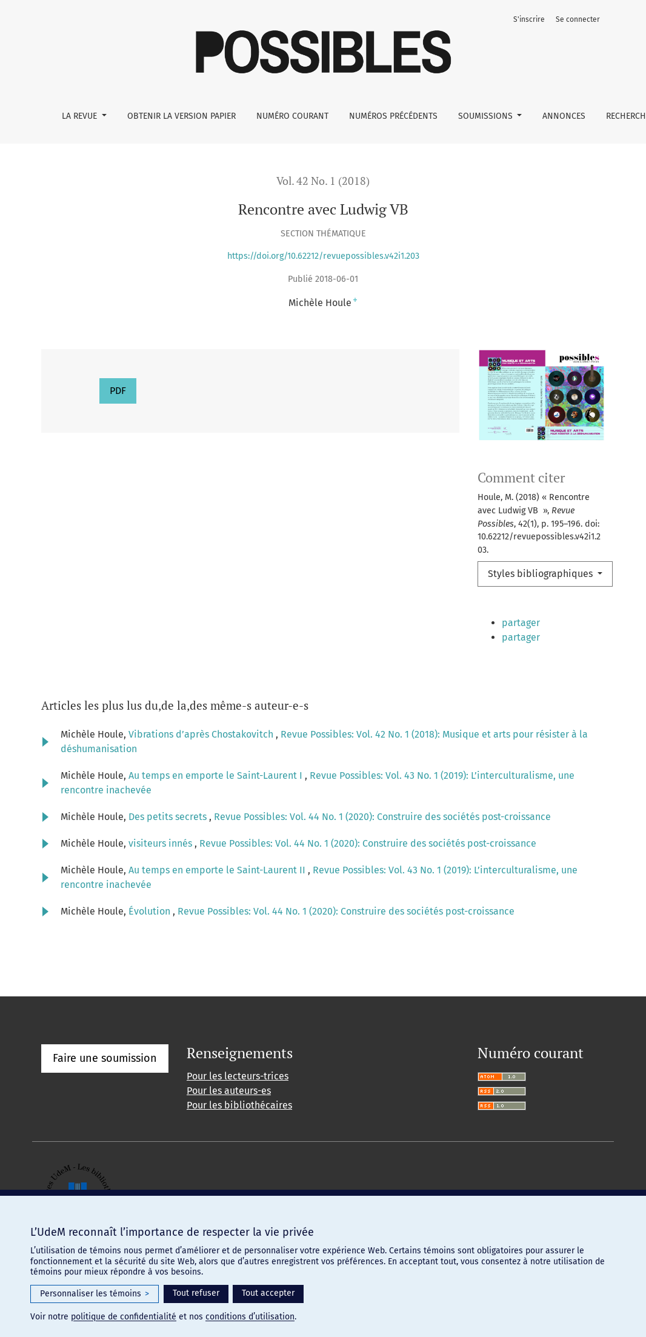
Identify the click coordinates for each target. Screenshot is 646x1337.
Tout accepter (268, 1293)
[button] (511, 625)
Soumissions (486, 116)
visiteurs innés (161, 863)
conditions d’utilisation (250, 1317)
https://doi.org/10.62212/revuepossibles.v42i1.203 (323, 256)
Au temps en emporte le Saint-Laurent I (216, 795)
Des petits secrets (168, 836)
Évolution (150, 930)
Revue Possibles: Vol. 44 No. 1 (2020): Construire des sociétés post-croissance (382, 836)
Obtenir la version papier (181, 116)
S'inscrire (529, 19)
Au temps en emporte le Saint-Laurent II (218, 889)
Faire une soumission (105, 1077)
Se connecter (578, 19)
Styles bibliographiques (541, 573)
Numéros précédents (393, 116)
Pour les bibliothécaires (239, 1124)
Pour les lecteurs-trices (237, 1095)
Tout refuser (196, 1293)
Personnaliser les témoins (94, 1294)
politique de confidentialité (123, 1317)
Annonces (563, 116)
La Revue (80, 116)
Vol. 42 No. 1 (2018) (323, 181)
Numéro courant (292, 116)
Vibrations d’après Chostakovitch (202, 753)
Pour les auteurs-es (229, 1110)
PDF (118, 390)
